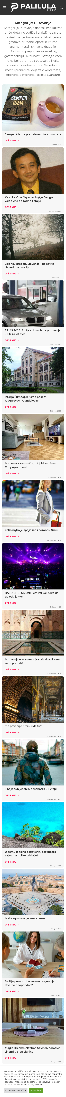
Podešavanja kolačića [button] (15, 1090)
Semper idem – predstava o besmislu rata (33, 134)
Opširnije (10, 140)
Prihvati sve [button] (36, 1090)
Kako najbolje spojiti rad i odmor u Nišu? (31, 530)
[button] (61, 7)
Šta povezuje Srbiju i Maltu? (23, 726)
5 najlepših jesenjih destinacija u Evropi (31, 789)
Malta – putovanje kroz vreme (25, 918)
